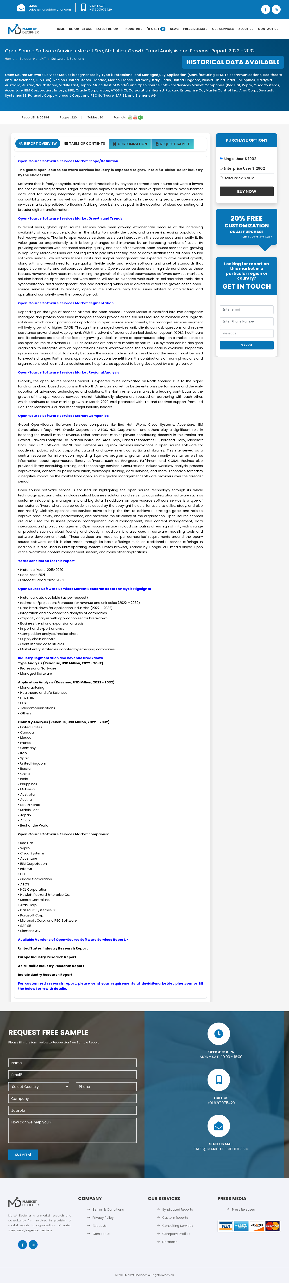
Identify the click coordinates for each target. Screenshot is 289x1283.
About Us (245, 29)
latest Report (108, 29)
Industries (133, 29)
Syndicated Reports (177, 1209)
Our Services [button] (223, 29)
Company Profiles (176, 1234)
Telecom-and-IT (33, 58)
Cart (156, 29)
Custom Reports (175, 1217)
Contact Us (268, 29)
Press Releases (195, 29)
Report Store (80, 29)
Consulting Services (177, 1225)
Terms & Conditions (108, 1209)
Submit (23, 1154)
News (174, 29)
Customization (130, 144)
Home (60, 29)
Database (170, 1242)
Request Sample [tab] (172, 144)
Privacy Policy (103, 1217)
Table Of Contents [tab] (84, 143)
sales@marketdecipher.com (50, 9)
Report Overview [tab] (38, 143)
